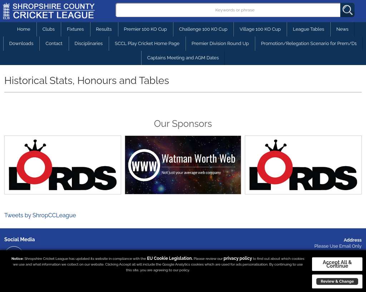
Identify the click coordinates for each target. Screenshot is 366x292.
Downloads (21, 43)
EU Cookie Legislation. (170, 258)
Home (23, 29)
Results (104, 29)
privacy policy (238, 258)
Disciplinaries (89, 43)
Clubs (49, 29)
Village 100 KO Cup (260, 29)
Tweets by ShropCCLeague (40, 215)
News (342, 29)
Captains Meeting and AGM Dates (183, 57)
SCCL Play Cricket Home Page (147, 43)
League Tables (308, 29)
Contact (53, 43)
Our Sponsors (183, 123)
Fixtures (75, 29)
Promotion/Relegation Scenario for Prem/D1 (309, 43)
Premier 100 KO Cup (145, 29)
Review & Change (337, 281)
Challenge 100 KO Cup (203, 29)
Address (353, 240)
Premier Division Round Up (220, 43)
